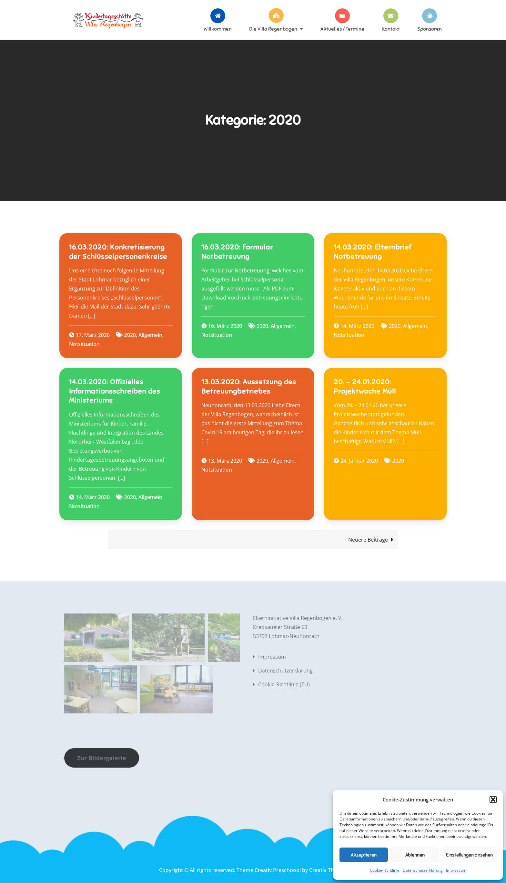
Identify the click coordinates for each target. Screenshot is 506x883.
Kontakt (391, 29)
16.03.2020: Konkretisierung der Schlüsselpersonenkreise (118, 252)
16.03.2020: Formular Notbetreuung (237, 252)
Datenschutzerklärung (423, 870)
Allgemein (150, 334)
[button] (493, 799)
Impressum (456, 870)
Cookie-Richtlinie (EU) (284, 684)
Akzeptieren (364, 855)
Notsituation (84, 344)
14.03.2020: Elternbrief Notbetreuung (372, 252)
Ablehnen (415, 855)
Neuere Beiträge (368, 539)
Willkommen (218, 29)
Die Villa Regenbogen (273, 29)
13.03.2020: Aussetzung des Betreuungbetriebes (248, 387)
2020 (130, 334)
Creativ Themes (328, 870)
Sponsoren (429, 29)
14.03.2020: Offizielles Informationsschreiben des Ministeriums (114, 391)
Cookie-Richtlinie (385, 870)
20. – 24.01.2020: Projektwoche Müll (365, 387)
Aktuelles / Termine (342, 29)
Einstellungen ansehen (469, 855)
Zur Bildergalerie (101, 758)
